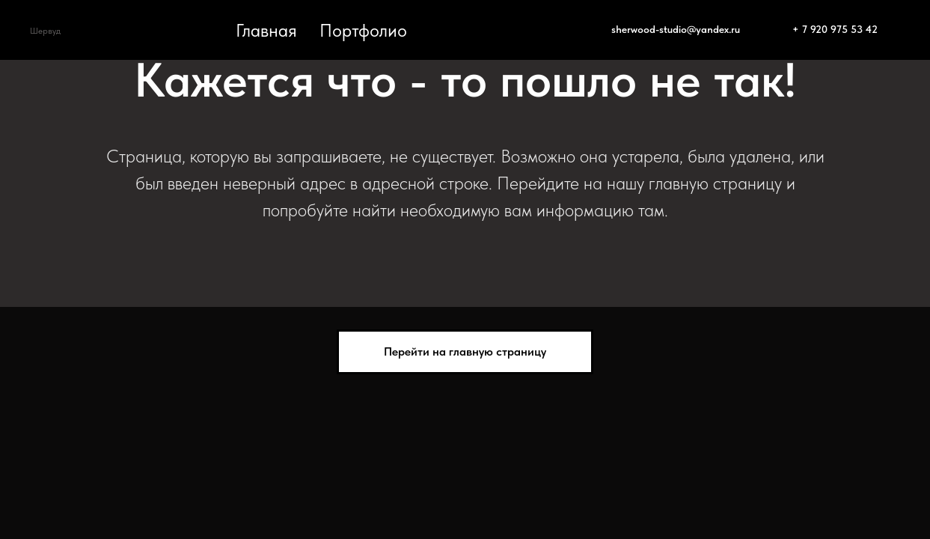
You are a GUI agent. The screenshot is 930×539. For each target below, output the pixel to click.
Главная (266, 30)
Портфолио (363, 30)
